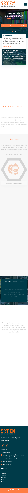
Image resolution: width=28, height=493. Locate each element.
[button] (25, 4)
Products (3, 473)
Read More (6, 46)
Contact (3, 482)
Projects (3, 475)
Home (2, 471)
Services (3, 477)
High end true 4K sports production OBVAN (14, 25)
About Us (3, 479)
